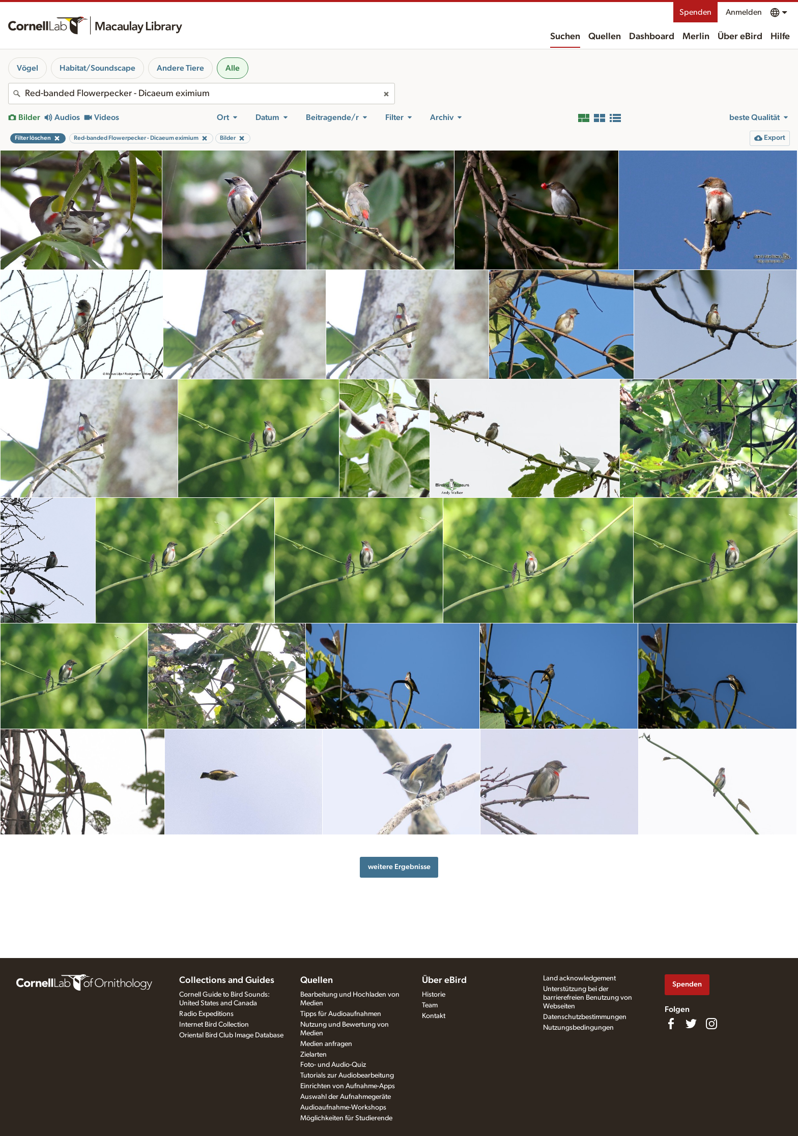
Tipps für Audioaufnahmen (340, 1014)
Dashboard (651, 36)
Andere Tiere (180, 68)
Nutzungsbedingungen (578, 1027)
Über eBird (740, 36)
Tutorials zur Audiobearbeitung (347, 1075)
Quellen (604, 36)
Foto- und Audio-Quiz (333, 1064)
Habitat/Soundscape (97, 68)
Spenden (695, 12)
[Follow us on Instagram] (711, 1024)
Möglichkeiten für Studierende (346, 1118)
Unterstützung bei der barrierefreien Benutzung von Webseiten (587, 997)
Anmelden (744, 12)
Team (430, 1005)
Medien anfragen (326, 1044)
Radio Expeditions (206, 1014)
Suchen (565, 36)
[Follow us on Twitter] (691, 1024)
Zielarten (313, 1054)
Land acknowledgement (579, 978)
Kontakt (433, 1016)
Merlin (695, 36)
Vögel (27, 68)
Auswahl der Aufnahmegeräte (345, 1096)
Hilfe (780, 36)
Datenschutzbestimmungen (584, 1017)
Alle (232, 68)
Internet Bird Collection (214, 1024)
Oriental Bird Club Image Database (231, 1035)
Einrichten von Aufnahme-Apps (347, 1086)
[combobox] (201, 93)
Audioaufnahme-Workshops (343, 1107)
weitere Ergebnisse (399, 867)
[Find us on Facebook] (671, 1024)
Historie (433, 994)
